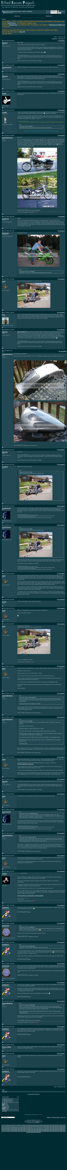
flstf (3, 315)
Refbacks (4, 1108)
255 (39, 1129)
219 (45, 1128)
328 (28, 1131)
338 (44, 1131)
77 (20, 1125)
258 (44, 1129)
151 (65, 1126)
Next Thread (37, 1094)
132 (34, 1126)
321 (16, 1131)
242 (18, 1129)
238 (11, 1129)
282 (18, 1130)
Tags (3, 1089)
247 (26, 1129)
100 (47, 1125)
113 (3, 1126)
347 (58, 1131)
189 (61, 1127)
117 (10, 1126)
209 (29, 1128)
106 (56, 1125)
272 (2, 1130)
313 (3, 1131)
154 (5, 1127)
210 (31, 1128)
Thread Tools (61, 38)
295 (39, 1130)
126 (24, 1126)
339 (45, 1131)
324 (21, 1131)
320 (15, 1131)
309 (61, 1130)
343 (52, 1131)
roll (6, 1091)
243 (20, 1129)
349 (61, 1131)
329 (29, 1131)
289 (29, 1130)
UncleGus (5, 219)
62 (3, 1125)
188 (60, 1127)
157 (10, 1127)
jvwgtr (4, 93)
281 (16, 1130)
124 (21, 1126)
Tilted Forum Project (56, 1117)
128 (28, 1126)
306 (57, 1130)
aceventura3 (6, 508)
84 (28, 1125)
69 (11, 1125)
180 (47, 1127)
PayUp (4, 873)
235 (7, 1129)
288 (28, 1130)
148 (60, 1126)
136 (40, 1126)
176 (40, 1127)
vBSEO (37, 1121)
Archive (62, 1117)
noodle (4, 112)
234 (5, 1129)
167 (26, 1127)
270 (63, 1129)
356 (33, 1132)
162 (18, 1127)
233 (3, 1129)
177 (42, 1127)
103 (52, 1125)
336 (40, 1131)
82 (26, 1125)
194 (5, 1128)
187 (58, 1127)
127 (26, 1126)
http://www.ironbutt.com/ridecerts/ (25, 764)
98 (44, 1125)
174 (37, 1127)
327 (26, 1131)
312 (2, 1131)
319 (13, 1131)
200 (15, 1128)
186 (57, 1127)
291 (32, 1130)
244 (21, 1129)
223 (52, 1128)
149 (61, 1126)
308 (60, 1130)
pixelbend (5, 907)
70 (12, 1125)
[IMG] (3, 1105)
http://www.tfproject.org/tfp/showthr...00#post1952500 (30, 895)
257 (42, 1129)
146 (57, 1126)
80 (23, 1125)
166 (24, 1127)
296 (40, 1130)
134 (37, 1126)
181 (49, 1127)
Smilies (3, 1104)
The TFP (22, 32)
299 (45, 1130)
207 (26, 1128)
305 (55, 1130)
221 (49, 1128)
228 (60, 1128)
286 (24, 1130)
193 (3, 1128)
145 (55, 1126)
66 (7, 1125)
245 (23, 1129)
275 (7, 1130)
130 (31, 1126)
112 (2, 1126)
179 (45, 1127)
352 (27, 1132)
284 (21, 1130)
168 (28, 1127)
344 (53, 1131)
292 (34, 1130)
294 (37, 1130)
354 (30, 1132)
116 (8, 1126)
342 (50, 1131)
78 (21, 1125)
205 (23, 1128)
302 (50, 1130)
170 (31, 1127)
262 (50, 1129)
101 (48, 1125)
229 (61, 1128)
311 (65, 1130)
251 (32, 1129)
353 (28, 1132)
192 (2, 1128)
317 (10, 1131)
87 (31, 1125)
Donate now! (17, 16)
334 (37, 1131)
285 (23, 1130)
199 (13, 1128)
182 (50, 1127)
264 (53, 1129)
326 (24, 1131)
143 (52, 1126)
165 (23, 1127)
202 (18, 1128)
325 (23, 1131)
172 (34, 1127)
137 (42, 1126)
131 (32, 1126)
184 (53, 1127)
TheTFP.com (11, 23)
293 (36, 1130)
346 (57, 1131)
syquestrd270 (6, 67)
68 (10, 1125)
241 (16, 1129)
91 (36, 1125)
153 (3, 1127)
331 (32, 1131)
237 (10, 1129)
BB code (3, 1103)
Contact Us (49, 1117)
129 (29, 1126)
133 (36, 1126)
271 (65, 1129)
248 (28, 1129)
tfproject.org (13, 25)
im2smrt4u (5, 925)
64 (5, 1125)
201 (16, 1128)
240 (15, 1129)
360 (40, 1132)
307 (58, 1130)
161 (16, 1127)
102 (50, 1125)
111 (65, 1125)
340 (47, 1131)
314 (5, 1131)
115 (7, 1126)
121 (16, 1126)
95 (41, 1125)
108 (60, 1125)
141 (49, 1126)
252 (34, 1129)
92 (37, 1125)
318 (11, 1131)
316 (8, 1131)
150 (63, 1126)
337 (42, 1131)
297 (42, 1130)
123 (20, 1126)
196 (8, 1128)
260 (47, 1129)
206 (24, 1128)
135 (39, 1126)
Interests (24, 11)
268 (60, 1129)
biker (3, 1091)
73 (15, 1125)
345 (55, 1131)
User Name (48, 11)
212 (34, 1128)
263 (52, 1129)
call (5, 1091)
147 (58, 1126)
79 (22, 1125)
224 (53, 1128)
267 (58, 1129)
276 (8, 1130)
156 (8, 1127)
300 (47, 1130)
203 (20, 1128)
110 (63, 1125)
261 (49, 1129)
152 (2, 1127)
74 (16, 1125)
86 (30, 1125)
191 (65, 1127)
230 (63, 1128)
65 (6, 1125)
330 (31, 1131)
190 (63, 1127)
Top (65, 1117)
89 (34, 1125)
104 (53, 1125)
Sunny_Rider (6, 1047)
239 (13, 1129)
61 (1, 1125)
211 (32, 1128)
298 (44, 1130)
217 (42, 1128)
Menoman (5, 233)
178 (44, 1127)
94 (39, 1125)
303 (52, 1130)
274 (5, 1130)
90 (35, 1125)
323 (20, 1131)
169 (29, 1127)
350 (63, 1131)
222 (50, 1128)
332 (34, 1131)
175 (39, 1127)
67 (8, 1125)
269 (61, 1129)
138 (44, 1126)
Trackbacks (4, 1107)
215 (39, 1128)
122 (18, 1126)
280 (15, 1130)
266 (57, 1129)
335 (39, 1131)
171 (32, 1127)
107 (58, 1125)
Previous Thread (31, 1094)
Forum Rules (4, 1110)
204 (21, 1128)
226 (57, 1128)
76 (19, 1125)
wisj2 (3, 281)
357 (35, 1132)
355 (32, 1132)
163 (20, 1127)
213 (36, 1128)
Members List (49, 16)
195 (7, 1128)
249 (29, 1129)
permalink (62, 40)
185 (55, 1127)
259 (45, 1129)
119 (13, 1126)
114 (5, 1126)
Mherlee (5, 43)
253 (36, 1129)
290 (31, 1130)
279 (13, 1130)
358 (36, 1132)
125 (23, 1126)
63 (4, 1125)
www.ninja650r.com (22, 331)
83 (27, 1125)
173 (36, 1127)
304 (53, 1130)
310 (63, 1130)
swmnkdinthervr (7, 138)
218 (44, 1128)
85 (29, 1125)
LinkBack (54, 38)
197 (10, 1128)
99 (45, 1125)
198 (11, 1128)
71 (13, 1125)
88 (33, 1125)
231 (65, 1128)
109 (61, 1125)
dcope (4, 602)
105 (55, 1125)
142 (50, 1126)
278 (11, 1130)
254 (37, 1129)
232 (2, 1129)
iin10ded (5, 467)
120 (15, 1126)
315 (7, 1131)
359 (38, 1132)
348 (60, 1131)
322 (18, 1131)
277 (10, 1130)
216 (40, 1128)
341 (49, 1131)
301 (49, 1130)
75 (18, 1125)
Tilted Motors (29, 11)
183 (52, 1127)
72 (14, 1125)
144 (53, 1126)
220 (47, 1128)
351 (65, 1131)
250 (31, 1129)
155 (7, 1127)
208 (28, 1128)
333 (36, 1131)
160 (15, 1127)
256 (40, 1129)
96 (42, 1125)
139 (45, 1126)
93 (38, 1125)
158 (11, 1127)
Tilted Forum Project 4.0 (57, 25)
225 (55, 1128)
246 (24, 1129)
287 (26, 1130)
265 (55, 1129)
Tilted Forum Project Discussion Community (12, 11)
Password (48, 12)
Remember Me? (61, 11)
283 (20, 1130)
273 (3, 1130)
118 (11, 1126)
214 (37, 1128)
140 (47, 1126)
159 (13, 1127)
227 (58, 1128)
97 (43, 1125)
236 (8, 1129)
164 (21, 1127)
